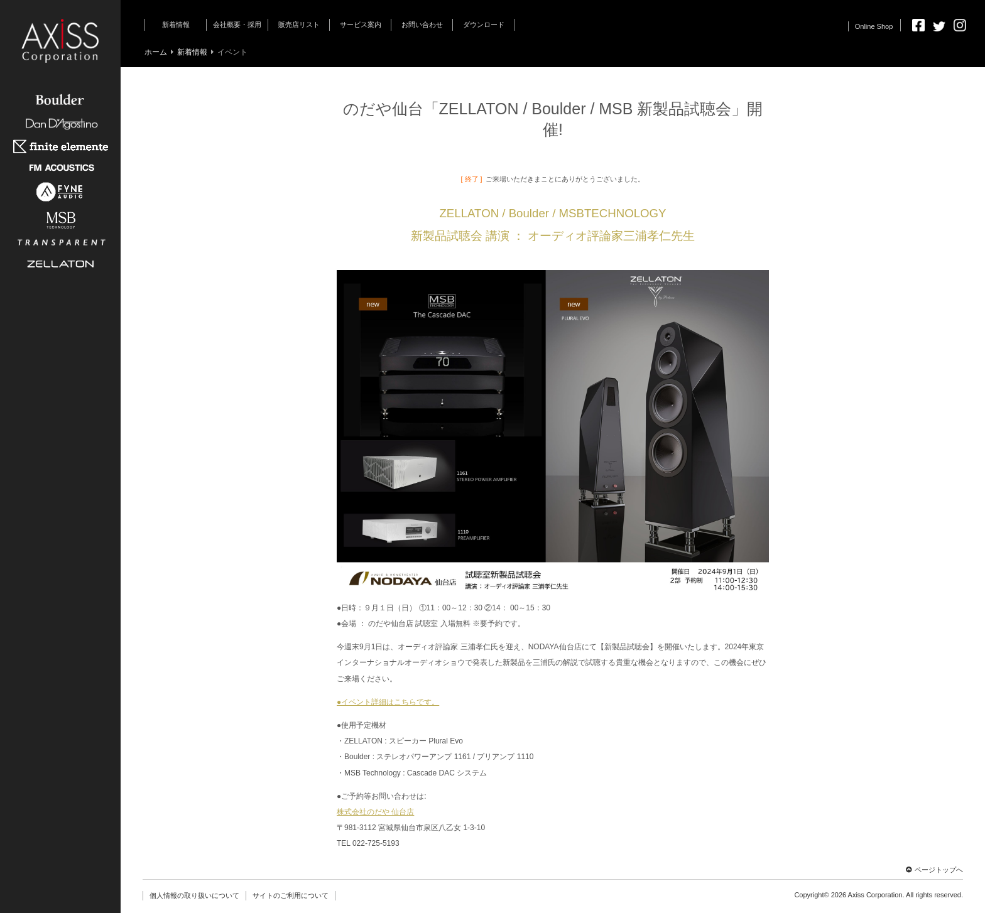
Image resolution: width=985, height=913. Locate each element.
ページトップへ (935, 869)
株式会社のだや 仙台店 (375, 812)
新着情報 (192, 52)
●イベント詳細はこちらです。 (388, 702)
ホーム (155, 52)
